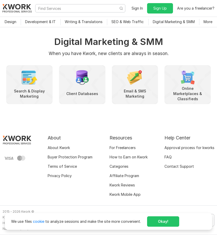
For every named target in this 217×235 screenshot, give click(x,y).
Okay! (163, 221)
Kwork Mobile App (125, 194)
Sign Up (160, 8)
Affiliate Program (124, 175)
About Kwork (59, 147)
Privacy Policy (60, 175)
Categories (119, 166)
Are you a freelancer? (195, 8)
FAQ (168, 157)
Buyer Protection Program (70, 157)
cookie (38, 221)
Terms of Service (62, 166)
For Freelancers (123, 147)
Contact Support (179, 166)
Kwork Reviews (122, 185)
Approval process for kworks (189, 147)
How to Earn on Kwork (129, 157)
